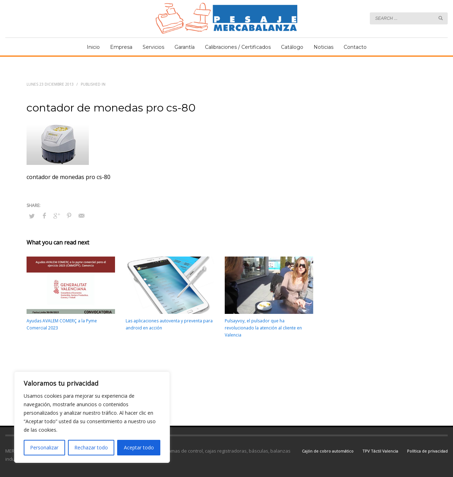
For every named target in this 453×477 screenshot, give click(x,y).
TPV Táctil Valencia (380, 451)
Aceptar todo (139, 447)
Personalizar (44, 447)
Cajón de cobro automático (328, 451)
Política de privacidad (427, 451)
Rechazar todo (91, 447)
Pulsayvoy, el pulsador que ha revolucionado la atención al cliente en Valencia (263, 328)
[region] (92, 417)
